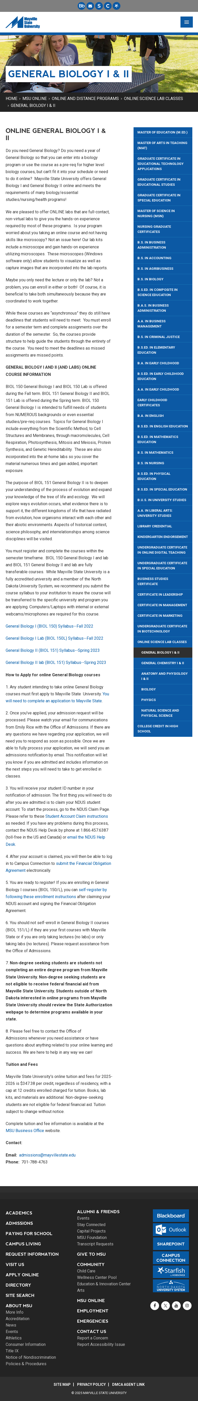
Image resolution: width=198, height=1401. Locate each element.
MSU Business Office (25, 1130)
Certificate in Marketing (160, 616)
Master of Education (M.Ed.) (162, 132)
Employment (92, 1311)
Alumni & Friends (98, 1211)
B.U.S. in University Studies (161, 500)
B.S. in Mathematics (155, 452)
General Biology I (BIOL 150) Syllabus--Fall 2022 (49, 626)
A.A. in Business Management (151, 323)
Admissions (19, 1223)
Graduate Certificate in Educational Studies (158, 182)
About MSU (19, 1305)
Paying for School (29, 1233)
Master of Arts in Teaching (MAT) (162, 145)
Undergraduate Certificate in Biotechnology (162, 628)
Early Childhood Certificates (152, 402)
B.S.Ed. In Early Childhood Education (160, 376)
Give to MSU (91, 1254)
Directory (18, 1285)
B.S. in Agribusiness (155, 269)
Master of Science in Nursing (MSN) (156, 213)
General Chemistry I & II (162, 663)
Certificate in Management (162, 605)
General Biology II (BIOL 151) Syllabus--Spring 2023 (53, 650)
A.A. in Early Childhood (158, 389)
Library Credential (154, 526)
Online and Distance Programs (85, 98)
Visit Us (15, 1264)
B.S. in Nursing (150, 463)
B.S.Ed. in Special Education (162, 489)
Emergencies (92, 1321)
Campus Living (23, 1244)
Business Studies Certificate (152, 581)
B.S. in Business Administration (151, 244)
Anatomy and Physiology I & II (164, 676)
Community (91, 1264)
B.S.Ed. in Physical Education (153, 476)
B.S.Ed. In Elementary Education (156, 350)
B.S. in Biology (150, 279)
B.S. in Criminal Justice (158, 337)
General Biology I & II (33, 105)
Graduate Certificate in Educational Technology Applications (160, 164)
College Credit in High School (157, 728)
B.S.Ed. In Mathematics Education (157, 439)
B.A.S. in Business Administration (153, 308)
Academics (19, 1213)
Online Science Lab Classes (153, 98)
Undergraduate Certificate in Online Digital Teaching (162, 549)
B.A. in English (150, 416)
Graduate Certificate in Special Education (158, 197)
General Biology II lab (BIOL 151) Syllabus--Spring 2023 (56, 662)
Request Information (32, 1254)
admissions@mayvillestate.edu (47, 1155)
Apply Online (22, 1274)
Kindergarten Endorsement (162, 537)
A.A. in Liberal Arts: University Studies (155, 513)
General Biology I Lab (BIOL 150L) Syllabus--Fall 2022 (55, 638)
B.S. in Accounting (154, 258)
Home (11, 98)
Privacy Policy (91, 1384)
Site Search (20, 1295)
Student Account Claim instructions (76, 816)
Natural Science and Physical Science (160, 713)
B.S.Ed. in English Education (162, 426)
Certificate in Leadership (160, 594)
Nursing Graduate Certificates (154, 229)
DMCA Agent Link (128, 1384)
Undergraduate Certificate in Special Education (162, 565)
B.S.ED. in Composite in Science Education (157, 292)
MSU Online (34, 98)
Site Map (62, 1384)
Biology (148, 689)
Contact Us (91, 1331)
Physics (148, 700)
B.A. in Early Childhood (158, 363)
